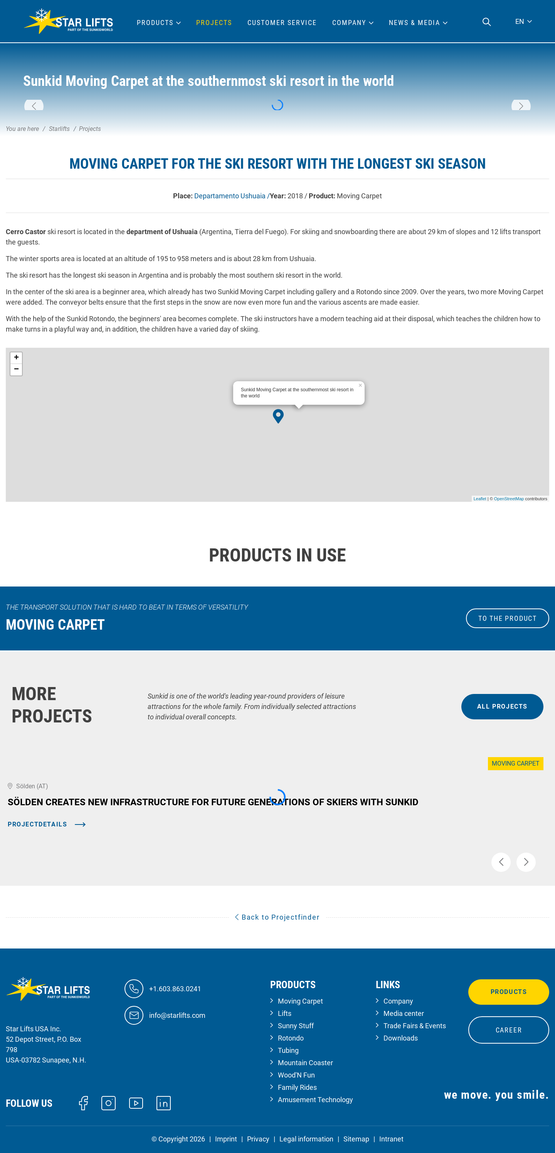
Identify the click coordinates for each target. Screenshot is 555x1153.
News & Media (414, 23)
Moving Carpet (300, 1001)
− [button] (16, 369)
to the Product (507, 618)
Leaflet (480, 498)
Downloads (400, 1038)
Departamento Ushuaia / (232, 196)
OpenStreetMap (509, 498)
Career (509, 1030)
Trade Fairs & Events (414, 1026)
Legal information (306, 1139)
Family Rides (297, 1087)
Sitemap (356, 1139)
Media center (403, 1013)
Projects (214, 23)
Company (398, 1001)
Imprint (226, 1139)
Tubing (288, 1050)
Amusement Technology (315, 1100)
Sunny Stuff (296, 1026)
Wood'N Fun (296, 1075)
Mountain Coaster (305, 1063)
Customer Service (282, 23)
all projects (502, 706)
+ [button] (16, 358)
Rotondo (291, 1038)
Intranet (391, 1139)
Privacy (258, 1139)
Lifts (284, 1013)
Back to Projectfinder (277, 917)
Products (509, 991)
